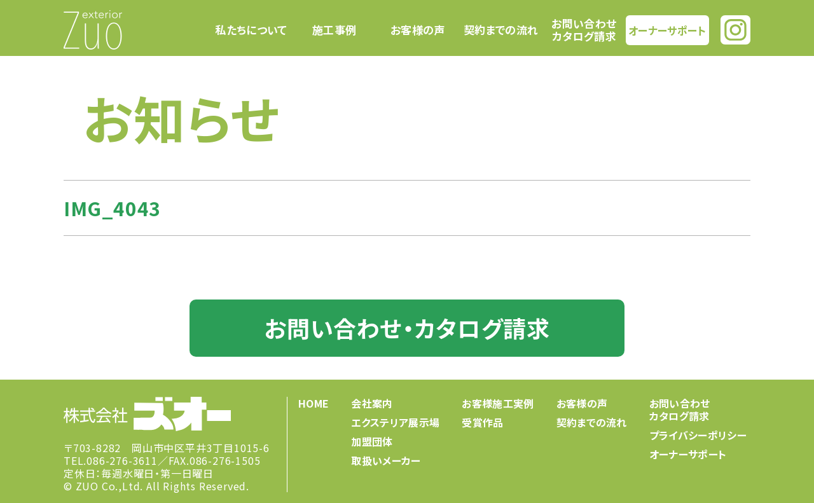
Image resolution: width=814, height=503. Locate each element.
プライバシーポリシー (698, 435)
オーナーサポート (667, 30)
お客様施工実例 (498, 403)
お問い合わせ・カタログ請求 (406, 327)
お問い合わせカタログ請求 (583, 29)
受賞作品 (482, 422)
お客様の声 (417, 30)
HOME (313, 403)
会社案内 (371, 403)
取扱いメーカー (385, 460)
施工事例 (334, 30)
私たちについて (251, 30)
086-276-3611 (122, 460)
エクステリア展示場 (395, 422)
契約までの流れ (501, 30)
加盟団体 (371, 441)
